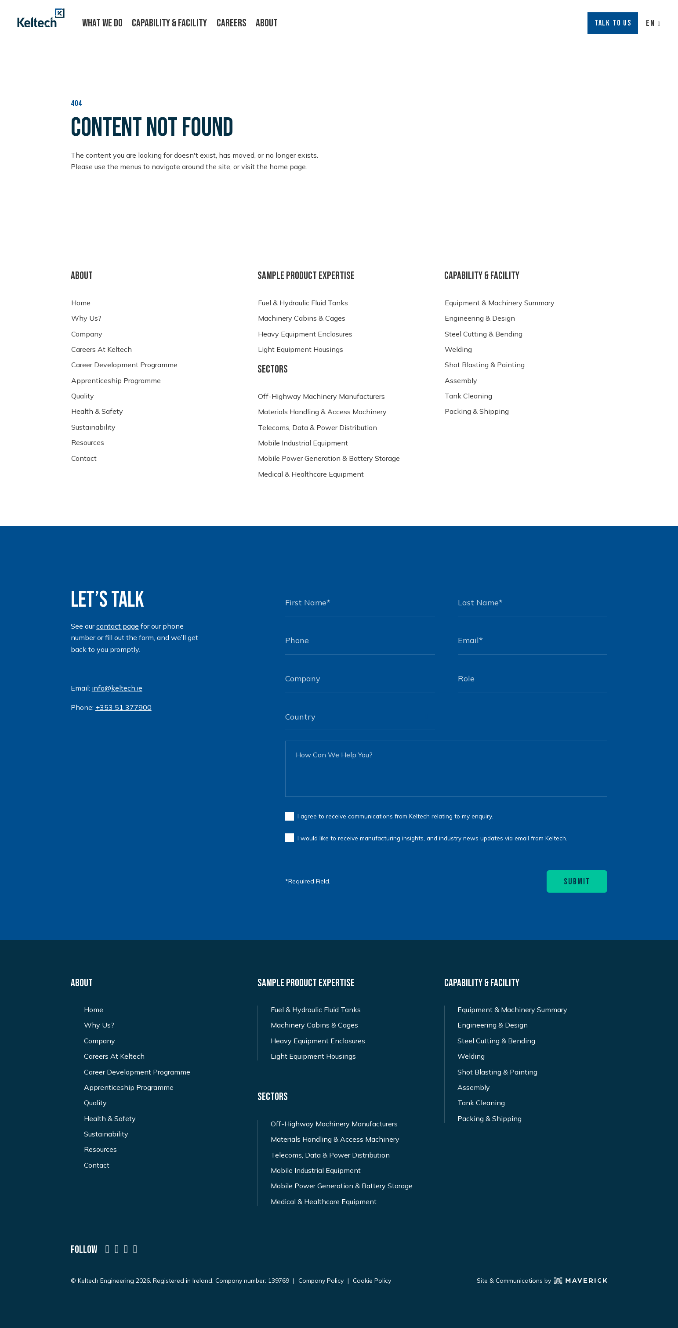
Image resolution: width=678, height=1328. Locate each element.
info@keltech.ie (117, 688)
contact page (117, 626)
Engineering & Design (480, 318)
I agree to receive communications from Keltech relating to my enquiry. (395, 814)
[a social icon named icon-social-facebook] (135, 1248)
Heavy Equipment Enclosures (305, 334)
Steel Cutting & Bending (483, 334)
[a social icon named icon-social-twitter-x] (117, 1248)
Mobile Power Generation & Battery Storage (329, 458)
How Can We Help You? (334, 753)
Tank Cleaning (468, 396)
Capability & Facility (169, 23)
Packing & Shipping (477, 411)
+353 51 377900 (123, 707)
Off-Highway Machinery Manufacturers (321, 396)
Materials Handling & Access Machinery (322, 412)
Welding (458, 349)
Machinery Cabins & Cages (301, 318)
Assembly (461, 380)
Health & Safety (97, 411)
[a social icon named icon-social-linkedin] (107, 1248)
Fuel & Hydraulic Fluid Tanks (303, 303)
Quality (82, 396)
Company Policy (321, 1279)
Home (81, 303)
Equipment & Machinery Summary (500, 303)
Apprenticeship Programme (116, 380)
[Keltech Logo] (41, 18)
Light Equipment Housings (300, 349)
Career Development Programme (124, 365)
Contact (84, 458)
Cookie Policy (372, 1279)
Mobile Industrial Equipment (303, 443)
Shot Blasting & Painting (485, 365)
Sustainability (93, 427)
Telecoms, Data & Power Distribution (317, 427)
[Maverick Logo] (579, 1279)
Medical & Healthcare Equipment (311, 474)
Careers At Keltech (101, 349)
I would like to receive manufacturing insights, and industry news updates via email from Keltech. (432, 836)
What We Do (102, 23)
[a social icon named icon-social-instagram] (126, 1248)
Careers (232, 23)
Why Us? (86, 318)
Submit (577, 880)
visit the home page (273, 166)
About (267, 23)
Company (86, 334)
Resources (87, 442)
